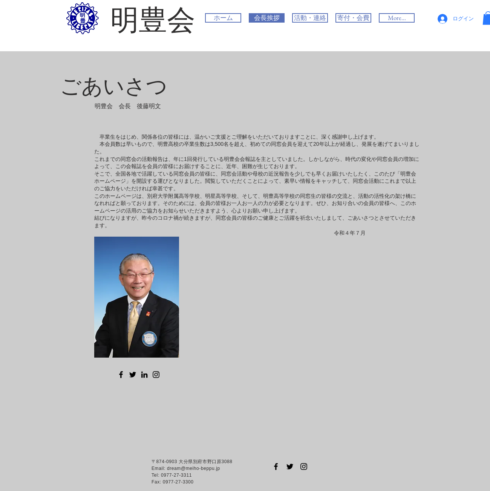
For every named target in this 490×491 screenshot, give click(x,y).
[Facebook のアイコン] (121, 374)
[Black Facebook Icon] (275, 466)
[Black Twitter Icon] (289, 466)
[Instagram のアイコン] (156, 374)
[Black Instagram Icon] (303, 466)
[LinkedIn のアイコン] (144, 374)
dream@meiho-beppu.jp (193, 468)
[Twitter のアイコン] (132, 374)
